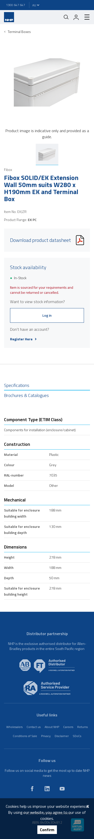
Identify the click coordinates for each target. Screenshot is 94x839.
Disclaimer (62, 736)
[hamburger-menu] (85, 17)
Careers (68, 726)
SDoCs (77, 736)
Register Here (23, 339)
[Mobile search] (66, 17)
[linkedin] (47, 788)
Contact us (34, 726)
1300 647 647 (15, 5)
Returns (82, 726)
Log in (47, 315)
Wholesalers (14, 726)
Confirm (47, 830)
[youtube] (62, 788)
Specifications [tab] (16, 385)
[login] (76, 17)
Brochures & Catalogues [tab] (26, 395)
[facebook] (32, 788)
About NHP (52, 726)
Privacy (46, 736)
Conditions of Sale (25, 736)
